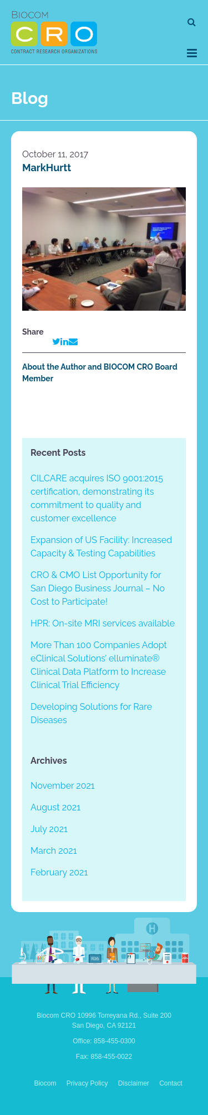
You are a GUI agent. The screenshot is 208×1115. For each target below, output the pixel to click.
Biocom (45, 1083)
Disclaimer (133, 1083)
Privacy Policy (87, 1083)
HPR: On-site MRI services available (103, 623)
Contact (170, 1083)
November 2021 (63, 785)
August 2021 (55, 807)
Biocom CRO (54, 32)
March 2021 (54, 850)
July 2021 (49, 829)
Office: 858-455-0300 (104, 1041)
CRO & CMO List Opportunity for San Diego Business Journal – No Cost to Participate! (98, 588)
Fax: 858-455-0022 (104, 1057)
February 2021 (59, 872)
